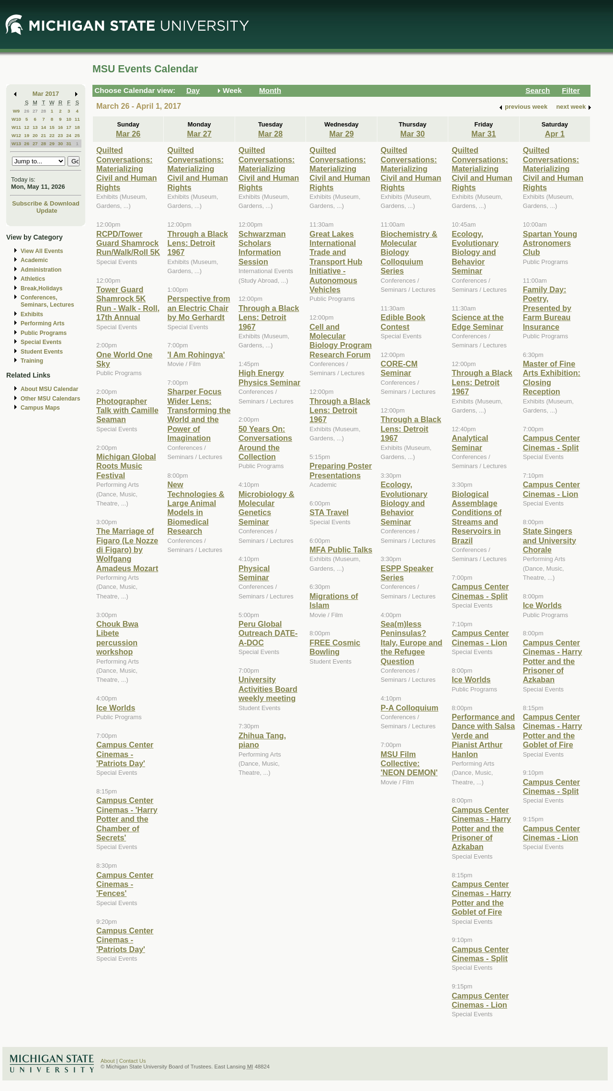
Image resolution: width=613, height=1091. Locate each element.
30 (60, 143)
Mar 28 (270, 133)
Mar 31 (483, 133)
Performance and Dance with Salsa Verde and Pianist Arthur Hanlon (483, 735)
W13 (16, 143)
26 (26, 111)
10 (68, 119)
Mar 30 (412, 133)
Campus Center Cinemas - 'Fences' (124, 884)
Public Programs (44, 333)
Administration (41, 269)
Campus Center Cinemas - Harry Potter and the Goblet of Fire (481, 898)
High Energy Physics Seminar (269, 377)
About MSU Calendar (49, 389)
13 (35, 127)
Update (46, 210)
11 (77, 119)
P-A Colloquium (410, 707)
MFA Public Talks (340, 549)
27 (35, 111)
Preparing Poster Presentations (340, 470)
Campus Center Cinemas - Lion (480, 637)
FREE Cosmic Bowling (334, 647)
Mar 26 (128, 133)
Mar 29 (341, 133)
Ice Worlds (115, 707)
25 (77, 135)
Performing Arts (43, 323)
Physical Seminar (254, 573)
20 (35, 135)
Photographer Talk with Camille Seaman (127, 410)
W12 (16, 135)
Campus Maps (40, 407)
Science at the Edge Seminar (478, 322)
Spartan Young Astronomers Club (550, 243)
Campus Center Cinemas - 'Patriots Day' (124, 754)
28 (43, 111)
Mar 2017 (46, 93)
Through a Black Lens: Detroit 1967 (197, 243)
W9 (16, 111)
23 (60, 135)
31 (68, 143)
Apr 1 (555, 133)
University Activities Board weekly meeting (267, 688)
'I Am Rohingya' (196, 354)
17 (68, 127)
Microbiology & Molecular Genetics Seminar (266, 508)
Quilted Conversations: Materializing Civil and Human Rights (126, 169)
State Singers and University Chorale (549, 540)
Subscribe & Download (45, 203)
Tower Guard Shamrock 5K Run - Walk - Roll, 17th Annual (127, 303)
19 (26, 135)
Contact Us (132, 1061)
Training (32, 360)
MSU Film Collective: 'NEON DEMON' (409, 763)
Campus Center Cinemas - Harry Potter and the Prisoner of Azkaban (481, 828)
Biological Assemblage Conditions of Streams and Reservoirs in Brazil (476, 517)
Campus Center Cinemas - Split (480, 591)
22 (52, 135)
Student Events (42, 351)
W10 (16, 119)
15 (52, 127)
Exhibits (32, 314)
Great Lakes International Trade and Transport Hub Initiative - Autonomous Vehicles (335, 262)
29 (52, 143)
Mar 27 (199, 133)
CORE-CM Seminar (399, 368)
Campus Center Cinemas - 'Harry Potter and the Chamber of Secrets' (127, 819)
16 (60, 127)
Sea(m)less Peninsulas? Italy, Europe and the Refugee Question (412, 643)
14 (43, 127)
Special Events (41, 342)
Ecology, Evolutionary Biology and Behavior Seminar (404, 503)
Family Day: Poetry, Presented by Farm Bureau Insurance (547, 308)
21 (43, 135)
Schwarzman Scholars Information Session (262, 248)
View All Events (42, 251)
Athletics (33, 279)
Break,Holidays (42, 288)
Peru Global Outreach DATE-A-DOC (268, 633)
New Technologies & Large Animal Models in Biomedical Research (195, 507)
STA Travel (329, 512)
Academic (34, 260)
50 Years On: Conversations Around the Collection (265, 443)
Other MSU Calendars (50, 398)
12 (26, 127)
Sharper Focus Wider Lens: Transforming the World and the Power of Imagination (198, 414)
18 (77, 127)
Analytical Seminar (470, 442)
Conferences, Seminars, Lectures (47, 301)
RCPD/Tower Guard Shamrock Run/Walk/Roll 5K (128, 243)
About (108, 1061)
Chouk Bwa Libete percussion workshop (117, 638)
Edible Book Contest (403, 322)
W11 (16, 127)
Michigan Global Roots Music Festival (126, 466)
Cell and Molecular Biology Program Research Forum (340, 340)
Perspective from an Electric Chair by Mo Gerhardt (198, 308)
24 (68, 135)
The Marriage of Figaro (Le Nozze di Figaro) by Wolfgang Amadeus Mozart (127, 550)
